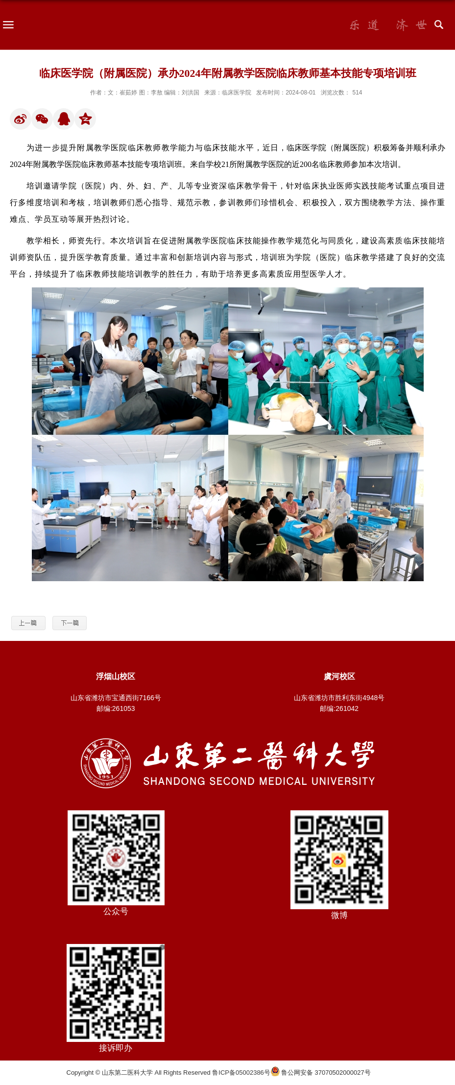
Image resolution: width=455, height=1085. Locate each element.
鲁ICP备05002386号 (241, 1072)
